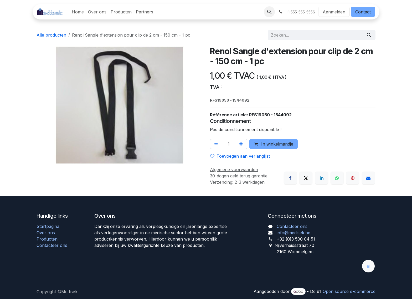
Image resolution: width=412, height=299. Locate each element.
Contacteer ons (52, 245)
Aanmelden (334, 11)
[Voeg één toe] (241, 144)
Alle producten (51, 35)
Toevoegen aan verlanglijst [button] (240, 156)
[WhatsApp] (337, 178)
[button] (269, 11)
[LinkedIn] (321, 178)
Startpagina (48, 226)
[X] (306, 178)
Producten (47, 239)
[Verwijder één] (216, 144)
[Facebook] (290, 178)
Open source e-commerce (349, 291)
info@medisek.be (293, 232)
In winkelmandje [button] (273, 144)
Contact (363, 11)
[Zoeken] (368, 35)
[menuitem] (78, 12)
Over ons (46, 232)
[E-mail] (368, 178)
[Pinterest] (352, 178)
